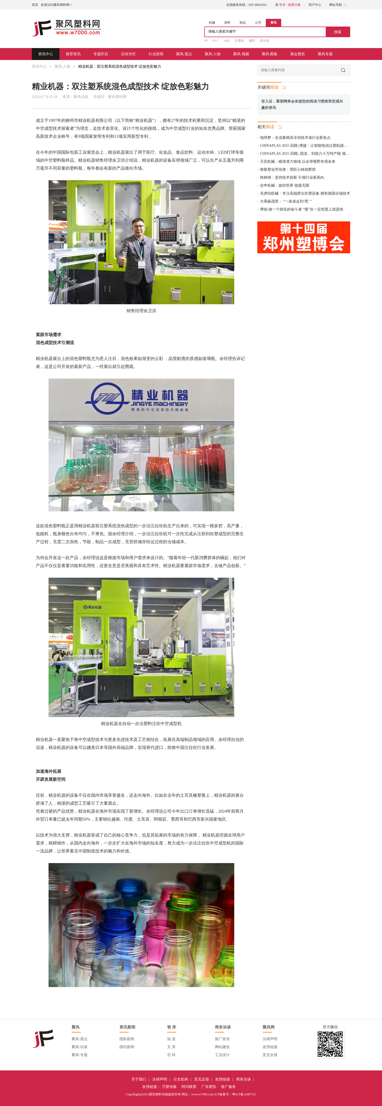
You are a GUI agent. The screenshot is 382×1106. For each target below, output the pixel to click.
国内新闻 (126, 1047)
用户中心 (315, 5)
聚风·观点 (184, 54)
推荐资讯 (73, 54)
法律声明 (270, 1039)
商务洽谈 (243, 1079)
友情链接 (270, 1047)
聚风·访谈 (80, 1047)
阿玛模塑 (188, 1087)
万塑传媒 (169, 1087)
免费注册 (294, 5)
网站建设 (222, 1047)
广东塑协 (208, 1087)
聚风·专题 (80, 1055)
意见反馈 (270, 1055)
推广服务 (228, 1087)
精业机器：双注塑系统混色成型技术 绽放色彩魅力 (119, 66)
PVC (215, 40)
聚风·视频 (241, 54)
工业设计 (222, 1055)
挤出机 (265, 40)
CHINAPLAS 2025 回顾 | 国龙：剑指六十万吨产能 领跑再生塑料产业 (316, 154)
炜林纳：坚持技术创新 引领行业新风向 (292, 177)
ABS (227, 40)
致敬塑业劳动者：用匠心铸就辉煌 (288, 170)
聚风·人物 (213, 54)
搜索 (337, 32)
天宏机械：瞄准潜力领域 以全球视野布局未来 (297, 162)
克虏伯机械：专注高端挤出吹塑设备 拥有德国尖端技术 (305, 193)
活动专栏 (128, 54)
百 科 (171, 1055)
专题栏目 (100, 54)
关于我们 (138, 1079)
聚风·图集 (270, 54)
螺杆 (252, 40)
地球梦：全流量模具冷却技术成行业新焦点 (295, 138)
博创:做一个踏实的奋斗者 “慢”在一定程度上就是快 (301, 209)
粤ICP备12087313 (244, 1094)
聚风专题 (325, 54)
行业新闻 (156, 54)
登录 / (283, 5)
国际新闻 (126, 1039)
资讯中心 (45, 54)
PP (206, 40)
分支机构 (180, 1079)
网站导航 (337, 5)
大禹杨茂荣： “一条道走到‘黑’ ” (286, 201)
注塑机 (239, 40)
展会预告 (297, 54)
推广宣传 (222, 1039)
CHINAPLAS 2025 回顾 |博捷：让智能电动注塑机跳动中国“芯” (311, 146)
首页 (35, 5)
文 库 (171, 1047)
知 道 (171, 1039)
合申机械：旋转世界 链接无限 (284, 185)
